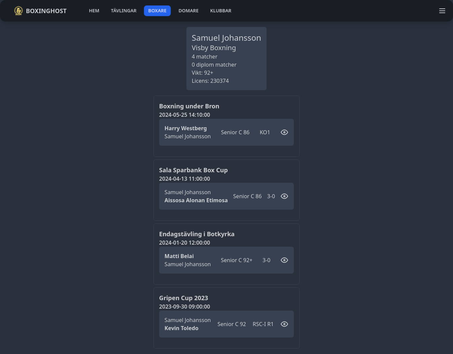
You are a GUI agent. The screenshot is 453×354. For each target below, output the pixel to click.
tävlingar (124, 10)
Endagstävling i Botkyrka (197, 234)
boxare (157, 10)
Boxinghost (40, 10)
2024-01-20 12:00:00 (184, 242)
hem (94, 10)
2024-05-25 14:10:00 (184, 114)
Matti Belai (179, 256)
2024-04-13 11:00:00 (184, 178)
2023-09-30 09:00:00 (184, 306)
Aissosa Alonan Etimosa (196, 200)
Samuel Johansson (188, 136)
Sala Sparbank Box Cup (193, 170)
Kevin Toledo (182, 328)
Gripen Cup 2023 (183, 298)
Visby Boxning (214, 47)
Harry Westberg (186, 128)
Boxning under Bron (189, 106)
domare (188, 10)
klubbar (221, 10)
